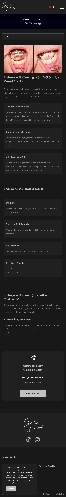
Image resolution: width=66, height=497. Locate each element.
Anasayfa (27, 19)
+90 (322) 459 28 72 (33, 377)
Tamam (11, 489)
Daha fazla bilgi (26, 483)
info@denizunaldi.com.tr (33, 383)
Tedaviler (39, 19)
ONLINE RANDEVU (33, 393)
